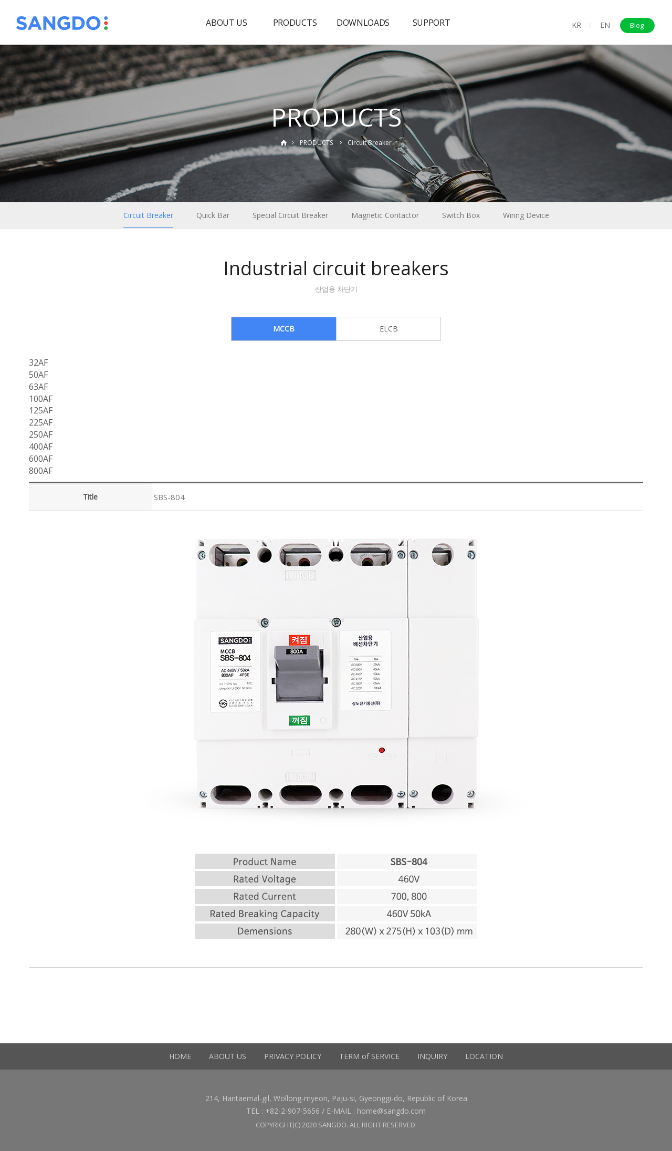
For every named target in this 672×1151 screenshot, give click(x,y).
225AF (40, 422)
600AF (40, 458)
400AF (40, 446)
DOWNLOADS (363, 22)
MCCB (284, 329)
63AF (38, 386)
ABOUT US (226, 22)
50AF (38, 374)
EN (605, 25)
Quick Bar (212, 215)
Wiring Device (526, 215)
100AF (40, 399)
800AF (40, 470)
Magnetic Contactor (385, 215)
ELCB (389, 329)
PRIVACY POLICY (292, 1056)
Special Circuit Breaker (290, 215)
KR (576, 25)
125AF (40, 410)
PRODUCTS (295, 22)
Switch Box (461, 215)
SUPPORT (431, 22)
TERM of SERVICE (369, 1056)
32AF (38, 362)
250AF (40, 434)
